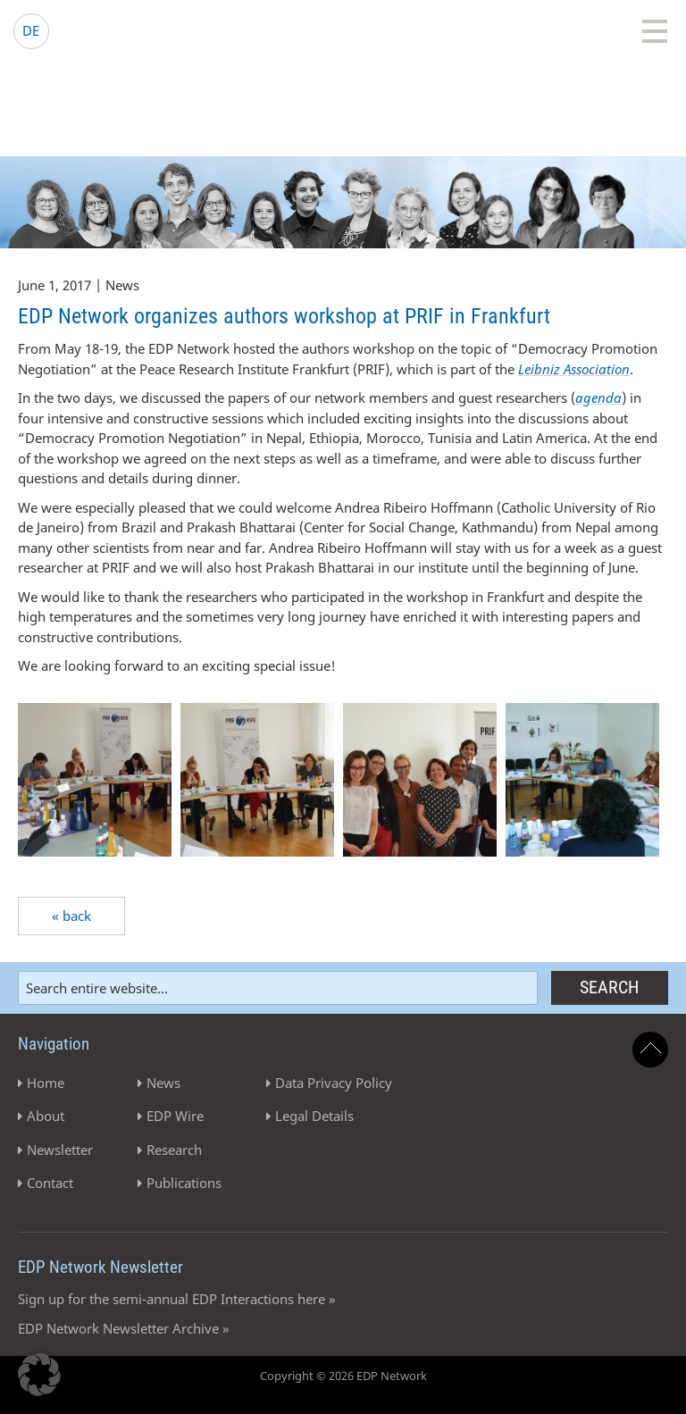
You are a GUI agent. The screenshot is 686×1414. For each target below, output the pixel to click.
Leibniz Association (574, 369)
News (163, 1083)
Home (45, 1083)
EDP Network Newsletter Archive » (124, 1328)
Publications (184, 1183)
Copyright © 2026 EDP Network (343, 1376)
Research (174, 1150)
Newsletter (60, 1150)
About (45, 1116)
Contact (50, 1183)
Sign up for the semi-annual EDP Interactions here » (177, 1299)
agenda (598, 397)
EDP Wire (175, 1116)
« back (71, 916)
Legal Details (314, 1116)
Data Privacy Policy (333, 1083)
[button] (39, 1374)
